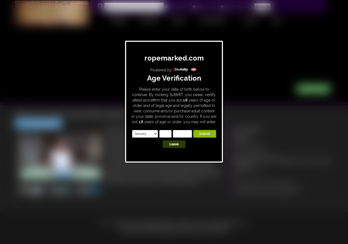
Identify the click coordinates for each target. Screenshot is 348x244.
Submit (204, 134)
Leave (174, 144)
